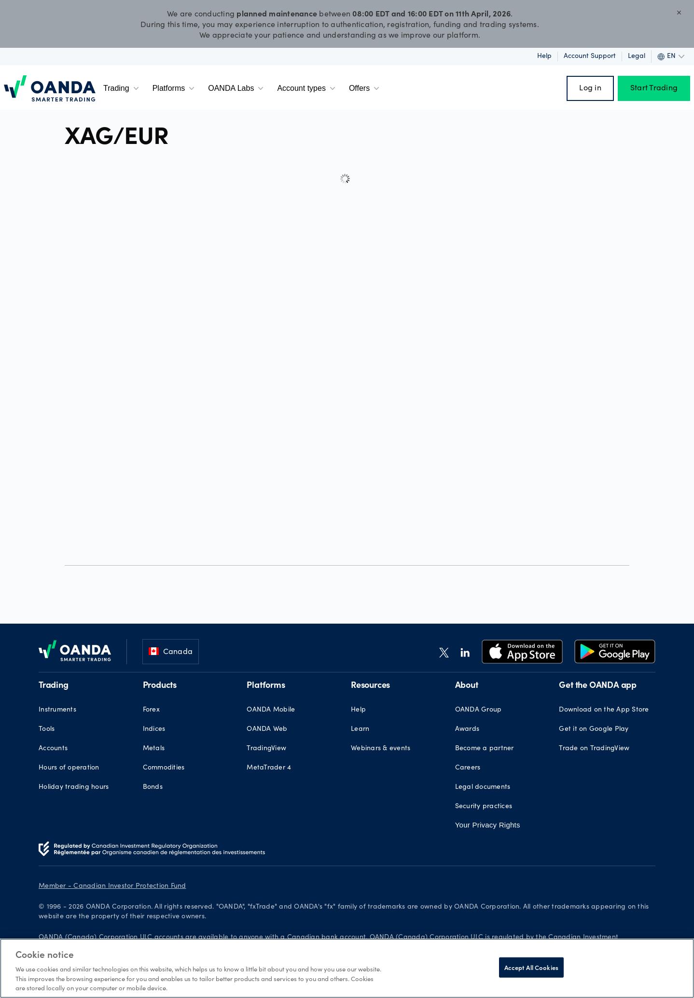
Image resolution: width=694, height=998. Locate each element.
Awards (467, 729)
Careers (468, 768)
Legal (636, 56)
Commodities (164, 768)
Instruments (57, 710)
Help (544, 56)
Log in (590, 88)
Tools (47, 729)
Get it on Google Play (593, 729)
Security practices (484, 806)
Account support (590, 56)
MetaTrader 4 (269, 768)
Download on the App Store (604, 710)
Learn (360, 729)
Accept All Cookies (531, 967)
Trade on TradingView (594, 748)
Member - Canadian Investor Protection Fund (112, 886)
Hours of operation (69, 768)
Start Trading (654, 88)
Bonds (153, 787)
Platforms (175, 88)
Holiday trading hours (74, 787)
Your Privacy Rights (487, 825)
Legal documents (483, 787)
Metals (154, 748)
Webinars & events (380, 748)
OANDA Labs (236, 88)
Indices (154, 729)
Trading (122, 88)
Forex (151, 710)
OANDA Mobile (271, 710)
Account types (307, 88)
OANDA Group (478, 710)
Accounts (53, 748)
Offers (365, 88)
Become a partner (484, 748)
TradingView (266, 748)
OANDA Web (267, 729)
